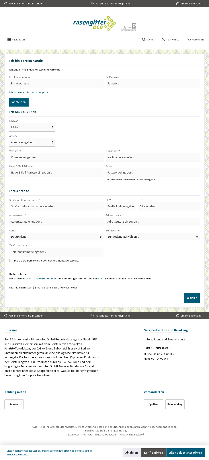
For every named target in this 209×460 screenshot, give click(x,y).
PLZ (108, 200)
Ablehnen (131, 452)
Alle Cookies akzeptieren (185, 452)
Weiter (192, 298)
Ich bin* (13, 121)
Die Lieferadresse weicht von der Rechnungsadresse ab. (46, 260)
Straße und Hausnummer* (24, 200)
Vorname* (15, 151)
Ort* (140, 200)
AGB (99, 278)
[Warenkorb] (195, 39)
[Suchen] (147, 39)
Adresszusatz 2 (114, 215)
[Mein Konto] (170, 39)
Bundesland (113, 230)
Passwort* (111, 166)
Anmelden (19, 102)
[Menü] (16, 39)
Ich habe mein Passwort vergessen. (29, 92)
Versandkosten (95, 426)
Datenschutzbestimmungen (40, 278)
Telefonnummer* (19, 245)
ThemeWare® (136, 434)
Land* (12, 230)
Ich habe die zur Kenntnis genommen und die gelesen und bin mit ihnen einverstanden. (80, 278)
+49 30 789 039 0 (157, 347)
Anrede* (14, 135)
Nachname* (113, 151)
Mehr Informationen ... (18, 454)
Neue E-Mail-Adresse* (21, 166)
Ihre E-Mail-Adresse (20, 77)
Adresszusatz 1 (17, 215)
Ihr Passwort (112, 77)
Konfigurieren (153, 452)
